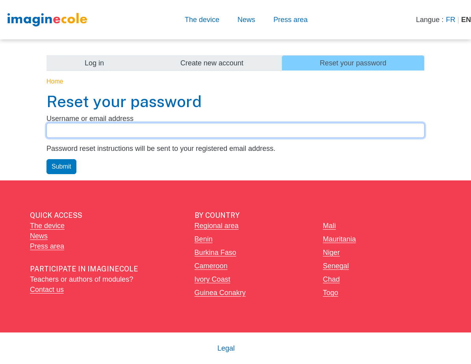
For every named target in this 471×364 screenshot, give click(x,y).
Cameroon (211, 266)
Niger (331, 252)
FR (450, 19)
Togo (330, 292)
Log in (94, 63)
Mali (329, 225)
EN (466, 20)
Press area (290, 19)
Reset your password (353, 63)
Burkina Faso (215, 252)
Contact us (47, 289)
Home (54, 81)
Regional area (217, 225)
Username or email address (90, 118)
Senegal (336, 266)
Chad (331, 279)
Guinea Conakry (220, 292)
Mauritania (339, 239)
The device (202, 19)
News (246, 19)
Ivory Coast (212, 279)
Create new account (211, 63)
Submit (61, 166)
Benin (204, 239)
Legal (226, 348)
